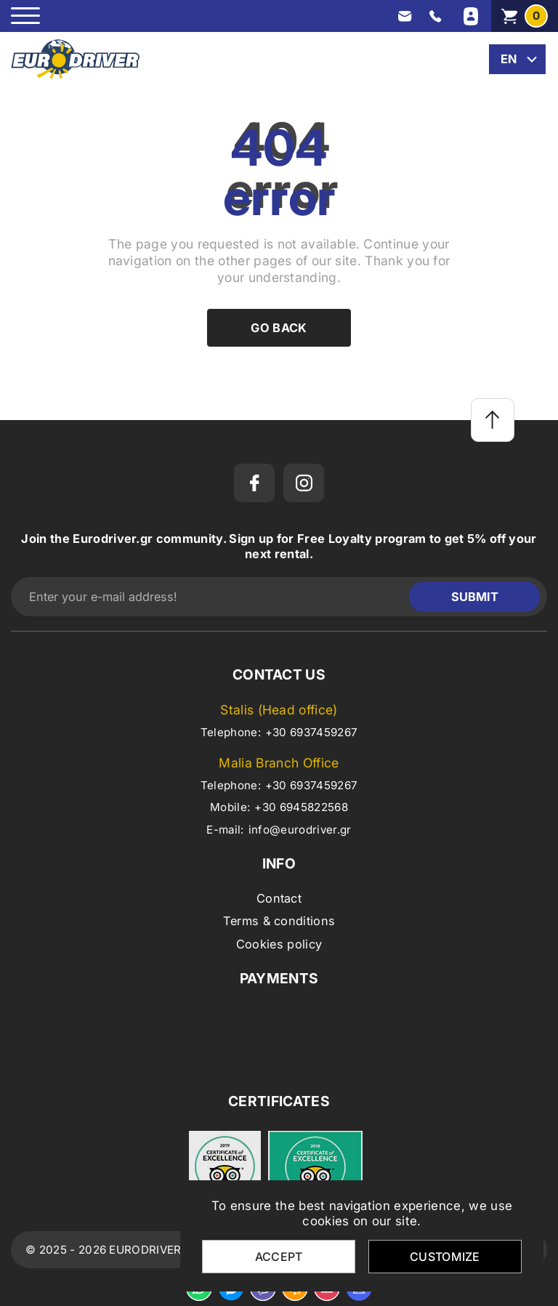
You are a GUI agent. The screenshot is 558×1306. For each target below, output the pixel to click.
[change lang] (517, 59)
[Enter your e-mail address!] (213, 596)
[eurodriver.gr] (75, 59)
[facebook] (254, 483)
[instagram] (303, 483)
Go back (279, 328)
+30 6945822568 (300, 807)
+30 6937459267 (311, 732)
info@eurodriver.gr (300, 829)
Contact (279, 898)
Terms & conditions (279, 921)
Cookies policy (279, 944)
